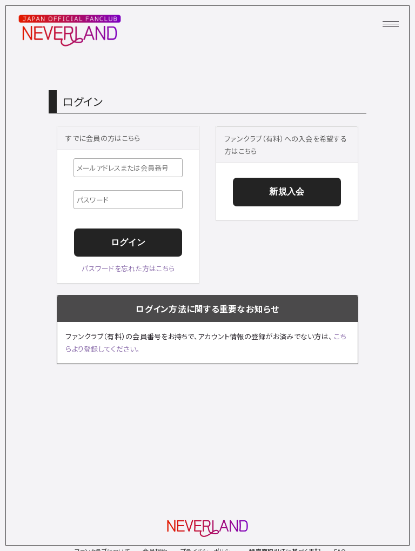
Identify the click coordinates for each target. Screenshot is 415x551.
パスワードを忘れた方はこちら (128, 268)
